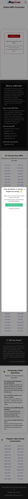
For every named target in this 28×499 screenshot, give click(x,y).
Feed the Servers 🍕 (14, 205)
